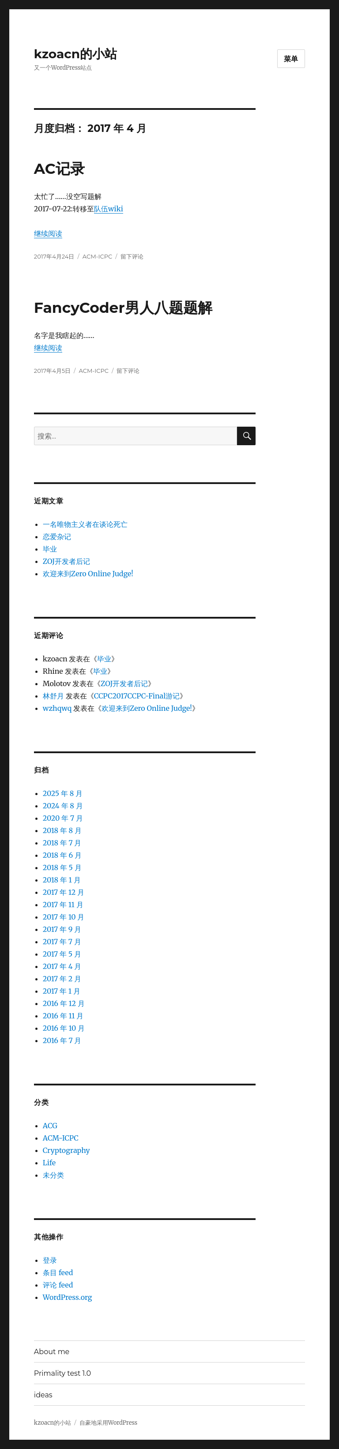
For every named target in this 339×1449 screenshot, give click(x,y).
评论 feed (58, 1284)
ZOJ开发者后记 (66, 561)
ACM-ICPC (97, 256)
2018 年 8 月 (62, 830)
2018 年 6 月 (62, 855)
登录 (50, 1260)
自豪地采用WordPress (108, 1422)
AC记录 (59, 168)
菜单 (291, 59)
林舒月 (53, 695)
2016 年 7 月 (62, 1040)
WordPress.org (67, 1297)
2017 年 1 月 (61, 991)
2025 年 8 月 (63, 793)
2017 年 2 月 (62, 978)
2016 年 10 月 (64, 1028)
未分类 (53, 1175)
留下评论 (132, 256)
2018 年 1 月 (62, 879)
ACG (50, 1125)
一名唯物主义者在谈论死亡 (85, 524)
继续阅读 (48, 233)
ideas (43, 1395)
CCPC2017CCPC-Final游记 (137, 695)
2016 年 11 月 (63, 1015)
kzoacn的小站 (75, 53)
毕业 (50, 548)
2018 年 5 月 (62, 867)
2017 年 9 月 (62, 929)
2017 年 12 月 (63, 892)
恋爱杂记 (57, 536)
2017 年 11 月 (63, 904)
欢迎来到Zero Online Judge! (88, 573)
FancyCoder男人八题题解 (123, 307)
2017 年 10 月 (64, 916)
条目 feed (58, 1272)
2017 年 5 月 (62, 954)
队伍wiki (108, 208)
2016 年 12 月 (64, 1003)
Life (49, 1162)
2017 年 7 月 (62, 941)
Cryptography (66, 1150)
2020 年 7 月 (63, 818)
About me (51, 1352)
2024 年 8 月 (63, 805)
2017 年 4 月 (62, 966)
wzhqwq (57, 708)
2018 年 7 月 (62, 842)
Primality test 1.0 (62, 1373)
